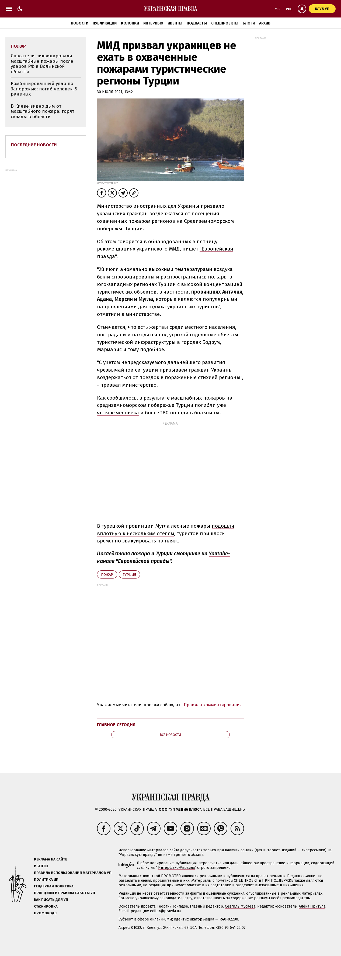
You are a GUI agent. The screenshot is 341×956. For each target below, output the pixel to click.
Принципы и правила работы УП (64, 893)
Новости (79, 23)
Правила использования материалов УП (73, 873)
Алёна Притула (312, 906)
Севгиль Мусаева (240, 906)
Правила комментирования (213, 704)
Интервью (153, 23)
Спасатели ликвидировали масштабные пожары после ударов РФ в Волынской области (42, 64)
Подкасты (197, 23)
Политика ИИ (46, 879)
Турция (129, 575)
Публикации (105, 23)
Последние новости (34, 144)
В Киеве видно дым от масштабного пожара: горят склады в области (42, 111)
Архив (264, 23)
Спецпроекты (224, 23)
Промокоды (45, 913)
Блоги (249, 23)
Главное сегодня (116, 724)
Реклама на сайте (50, 859)
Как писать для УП (51, 900)
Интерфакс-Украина (176, 867)
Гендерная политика (54, 886)
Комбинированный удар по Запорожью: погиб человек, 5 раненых (44, 89)
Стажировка (46, 906)
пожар (107, 575)
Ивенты (175, 23)
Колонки (130, 23)
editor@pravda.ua (165, 911)
